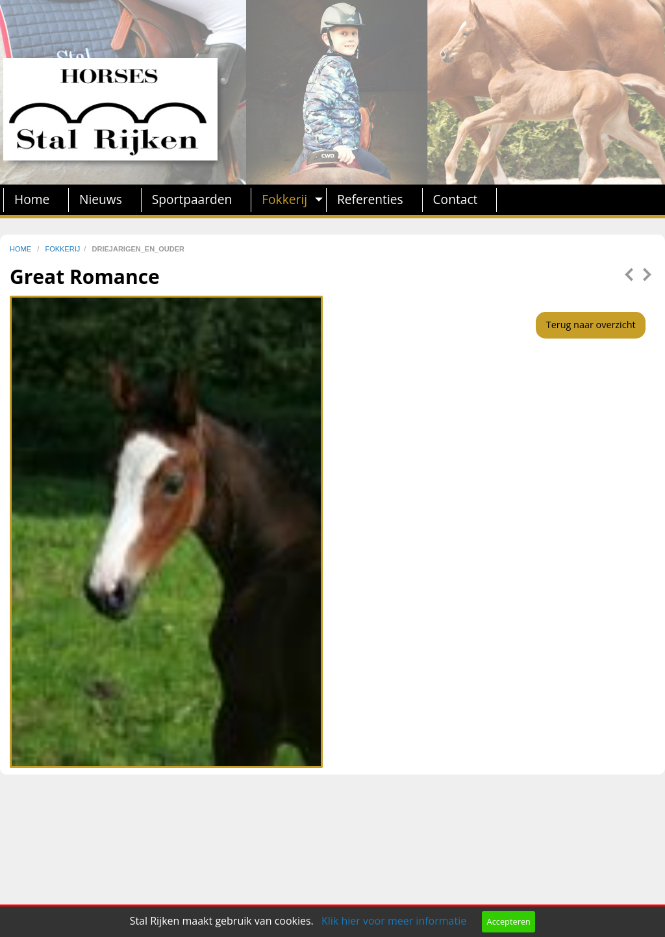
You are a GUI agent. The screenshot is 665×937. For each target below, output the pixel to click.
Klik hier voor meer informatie (393, 921)
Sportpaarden (192, 199)
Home (31, 199)
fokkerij (62, 249)
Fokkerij (284, 199)
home (21, 249)
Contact (455, 199)
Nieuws (100, 199)
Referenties (370, 199)
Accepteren (509, 921)
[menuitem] (36, 200)
